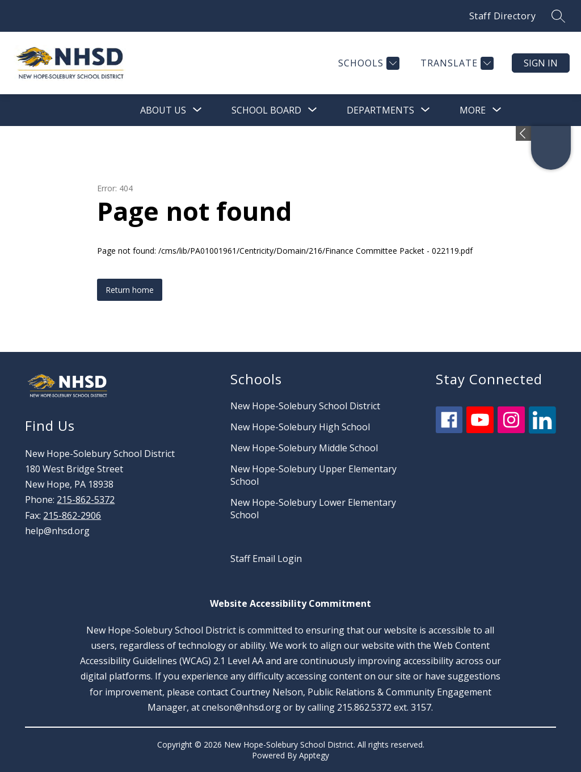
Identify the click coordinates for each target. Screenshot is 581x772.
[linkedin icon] (542, 430)
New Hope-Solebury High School (300, 427)
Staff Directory (502, 16)
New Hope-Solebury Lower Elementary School (313, 508)
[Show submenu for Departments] (380, 110)
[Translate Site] (456, 63)
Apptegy (314, 755)
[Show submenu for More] (473, 110)
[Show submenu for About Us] (163, 110)
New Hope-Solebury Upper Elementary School (313, 475)
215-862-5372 (86, 499)
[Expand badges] (523, 133)
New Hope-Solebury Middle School (304, 448)
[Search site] (558, 16)
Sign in (541, 63)
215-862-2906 (72, 515)
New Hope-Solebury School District (305, 406)
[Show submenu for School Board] (266, 110)
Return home (130, 289)
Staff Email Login (266, 558)
